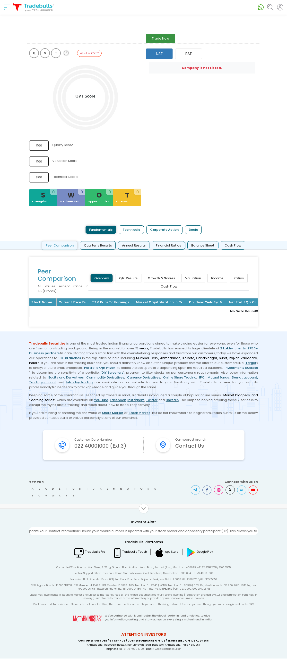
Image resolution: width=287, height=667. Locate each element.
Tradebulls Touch (134, 560)
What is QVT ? (89, 53)
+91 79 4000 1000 (133, 657)
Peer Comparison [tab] (60, 245)
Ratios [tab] (239, 278)
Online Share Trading (179, 377)
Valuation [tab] (193, 278)
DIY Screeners (112, 372)
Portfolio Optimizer (99, 367)
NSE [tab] (159, 54)
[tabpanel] (143, 284)
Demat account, (245, 377)
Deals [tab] (193, 229)
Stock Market (139, 413)
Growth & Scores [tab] (161, 278)
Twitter (151, 400)
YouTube (101, 400)
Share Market (112, 413)
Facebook (118, 400)
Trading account (42, 382)
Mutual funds (218, 377)
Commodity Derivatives (105, 377)
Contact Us (190, 446)
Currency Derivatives (143, 377)
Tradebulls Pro (93, 560)
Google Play (208, 560)
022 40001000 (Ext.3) (101, 450)
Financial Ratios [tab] (168, 245)
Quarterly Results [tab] (98, 245)
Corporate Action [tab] (164, 229)
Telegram (195, 498)
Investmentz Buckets (241, 367)
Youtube (253, 498)
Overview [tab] (101, 278)
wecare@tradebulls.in (168, 657)
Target (250, 363)
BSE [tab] (188, 54)
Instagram (135, 400)
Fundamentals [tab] (101, 229)
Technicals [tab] (131, 229)
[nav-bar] (7, 7)
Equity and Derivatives (66, 377)
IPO (202, 377)
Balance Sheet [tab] (202, 245)
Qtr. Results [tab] (128, 278)
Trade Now (160, 38)
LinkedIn (172, 400)
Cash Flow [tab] (233, 245)
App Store (173, 560)
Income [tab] (217, 278)
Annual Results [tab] (134, 245)
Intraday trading (79, 382)
